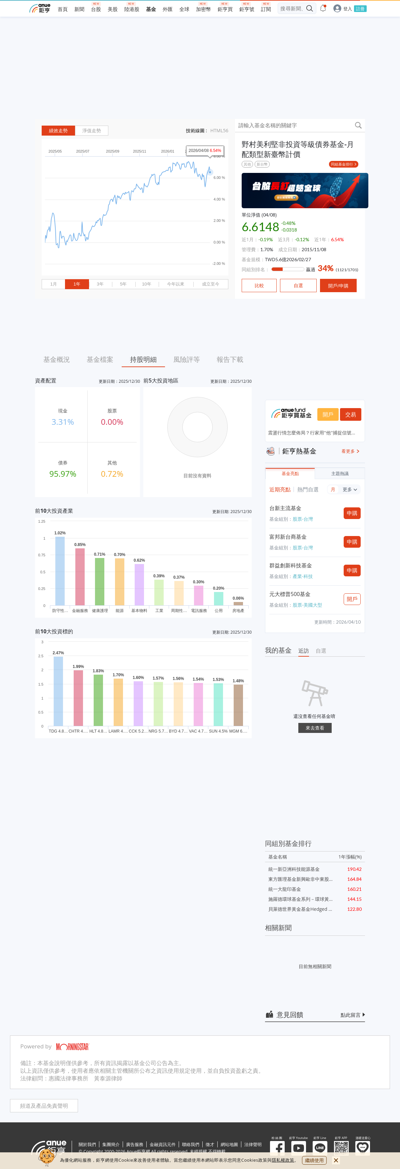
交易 (350, 414)
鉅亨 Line (320, 1148)
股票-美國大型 (307, 605)
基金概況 (56, 359)
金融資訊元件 (163, 1144)
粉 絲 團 (277, 1148)
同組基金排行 (342, 164)
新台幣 (262, 164)
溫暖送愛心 (362, 1148)
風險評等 (186, 359)
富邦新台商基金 (288, 536)
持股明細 (143, 359)
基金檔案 (100, 359)
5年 (123, 284)
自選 (321, 650)
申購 (352, 513)
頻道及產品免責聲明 (44, 1106)
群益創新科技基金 (290, 565)
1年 (76, 284)
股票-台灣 (303, 519)
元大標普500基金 (289, 594)
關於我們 (87, 1144)
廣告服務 (134, 1144)
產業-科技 (303, 576)
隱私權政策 (283, 1160)
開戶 (328, 414)
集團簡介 (111, 1144)
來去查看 (315, 728)
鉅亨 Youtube (298, 1148)
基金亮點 (290, 473)
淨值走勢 (91, 130)
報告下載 (230, 359)
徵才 (210, 1144)
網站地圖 (229, 1144)
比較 (259, 285)
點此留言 (351, 1014)
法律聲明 (253, 1144)
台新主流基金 (285, 508)
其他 (247, 164)
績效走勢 (58, 130)
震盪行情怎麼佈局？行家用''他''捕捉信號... (311, 432)
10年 (146, 284)
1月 (53, 284)
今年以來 (175, 284)
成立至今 (210, 284)
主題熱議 (340, 473)
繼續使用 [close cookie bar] (314, 1160)
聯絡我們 (190, 1144)
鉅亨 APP (341, 1148)
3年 (100, 284)
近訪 (303, 650)
